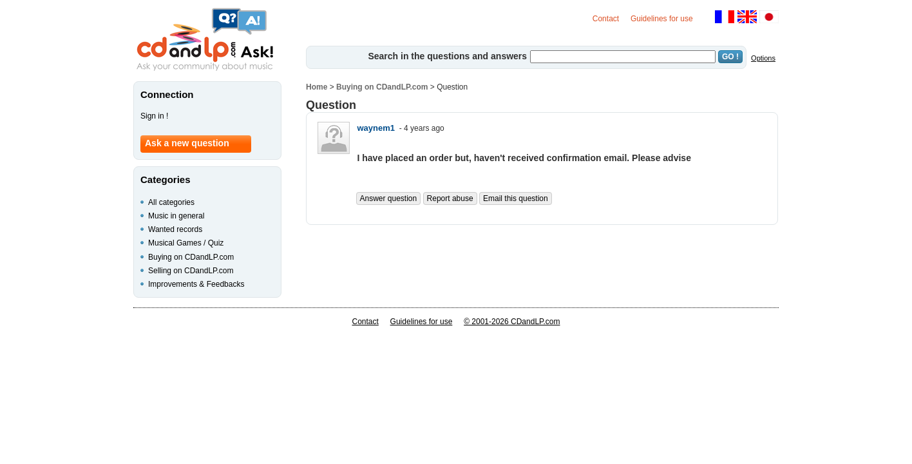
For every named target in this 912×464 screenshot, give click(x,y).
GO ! (730, 56)
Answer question (388, 198)
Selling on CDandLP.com (191, 270)
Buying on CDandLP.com (382, 87)
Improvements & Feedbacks (196, 284)
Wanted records (175, 229)
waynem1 (376, 128)
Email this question (515, 198)
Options (763, 58)
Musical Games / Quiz (185, 242)
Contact (606, 18)
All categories (171, 202)
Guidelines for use (662, 18)
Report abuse (450, 198)
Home (316, 87)
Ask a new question (187, 143)
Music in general (176, 215)
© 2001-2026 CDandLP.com (512, 321)
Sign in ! (154, 116)
